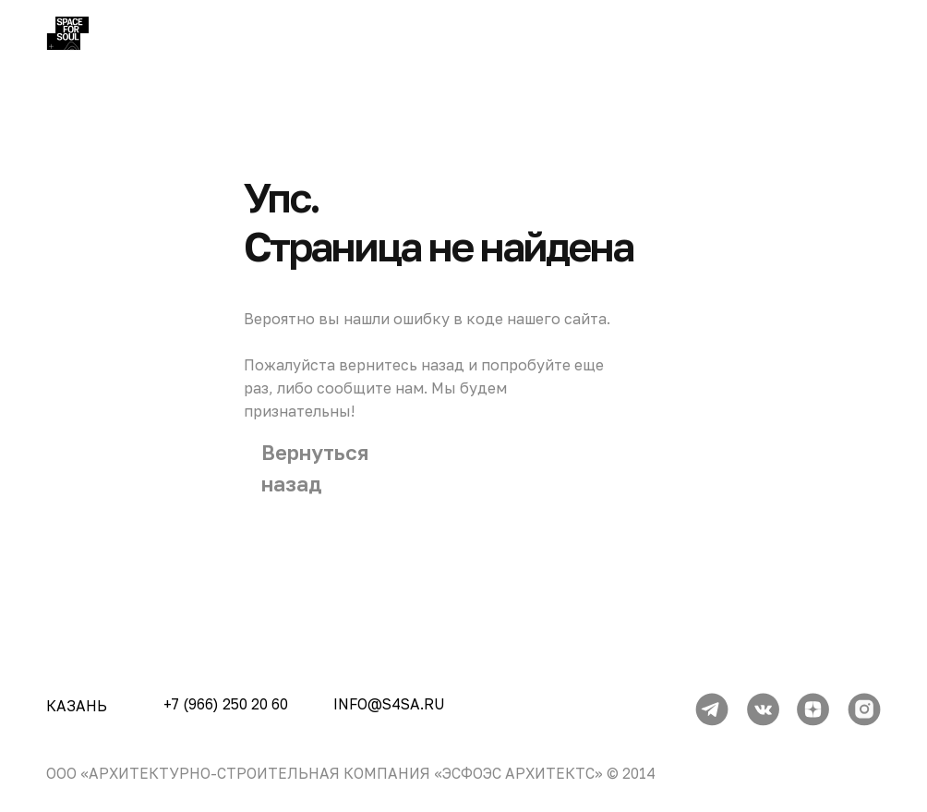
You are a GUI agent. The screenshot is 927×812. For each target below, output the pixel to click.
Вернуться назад (314, 468)
